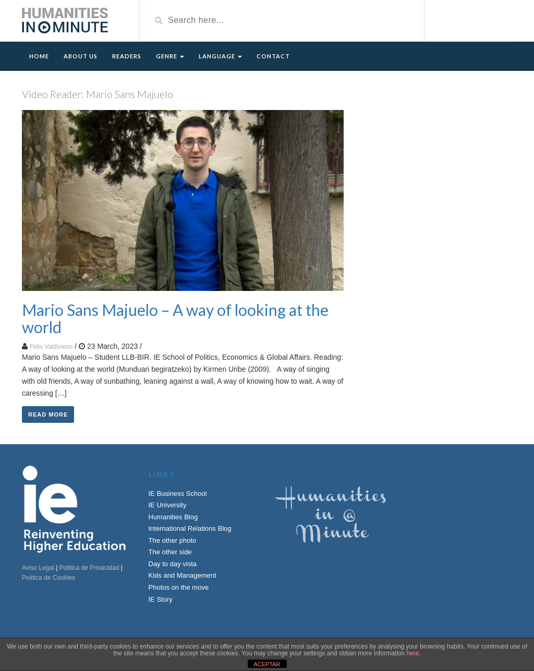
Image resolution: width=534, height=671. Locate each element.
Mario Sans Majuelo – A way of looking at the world (175, 318)
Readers (126, 56)
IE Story (161, 599)
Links (162, 474)
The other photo (173, 540)
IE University (168, 505)
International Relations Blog (190, 528)
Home (39, 56)
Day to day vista (173, 564)
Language (220, 56)
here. (413, 653)
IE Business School (178, 493)
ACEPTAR (266, 664)
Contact (273, 56)
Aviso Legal (38, 567)
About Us (81, 56)
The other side (170, 552)
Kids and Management (182, 575)
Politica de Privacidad (89, 567)
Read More (48, 414)
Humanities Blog (173, 517)
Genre (170, 56)
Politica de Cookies (48, 577)
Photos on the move (179, 587)
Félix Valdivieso (51, 346)
